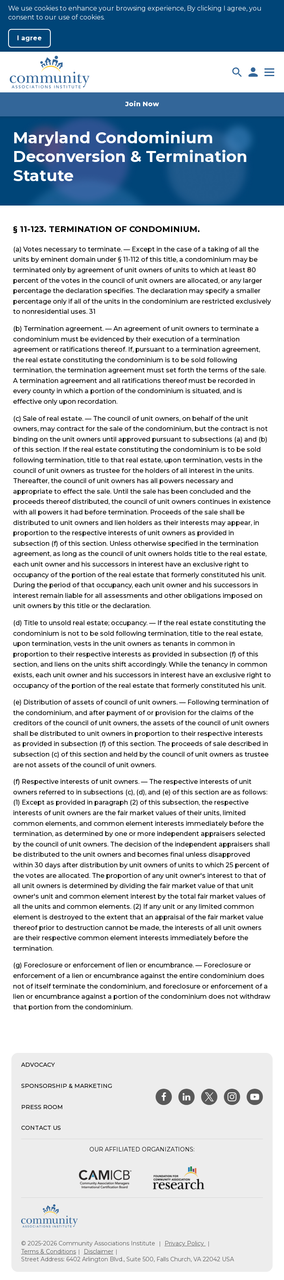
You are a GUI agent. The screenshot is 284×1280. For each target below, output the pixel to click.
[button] (237, 72)
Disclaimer (98, 1251)
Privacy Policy (185, 1243)
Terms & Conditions (48, 1251)
